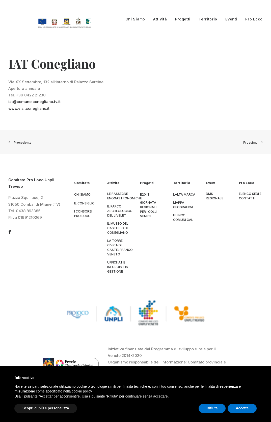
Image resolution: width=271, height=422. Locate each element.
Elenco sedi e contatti (250, 196)
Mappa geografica (183, 205)
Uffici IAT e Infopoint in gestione (117, 266)
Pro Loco (254, 19)
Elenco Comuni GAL (183, 217)
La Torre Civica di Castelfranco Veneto (120, 247)
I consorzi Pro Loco (83, 213)
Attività (160, 19)
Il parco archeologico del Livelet (119, 210)
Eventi (231, 19)
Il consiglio (84, 203)
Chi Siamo (135, 19)
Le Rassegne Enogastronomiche (124, 196)
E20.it (145, 194)
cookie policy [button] (82, 391)
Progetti (183, 19)
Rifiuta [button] (212, 408)
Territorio (208, 19)
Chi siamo (82, 194)
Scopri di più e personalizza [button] (45, 408)
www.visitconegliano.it (28, 108)
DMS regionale (214, 196)
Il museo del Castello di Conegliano (117, 228)
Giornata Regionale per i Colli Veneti (148, 209)
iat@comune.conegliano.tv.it (34, 101)
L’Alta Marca (184, 194)
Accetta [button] (242, 408)
